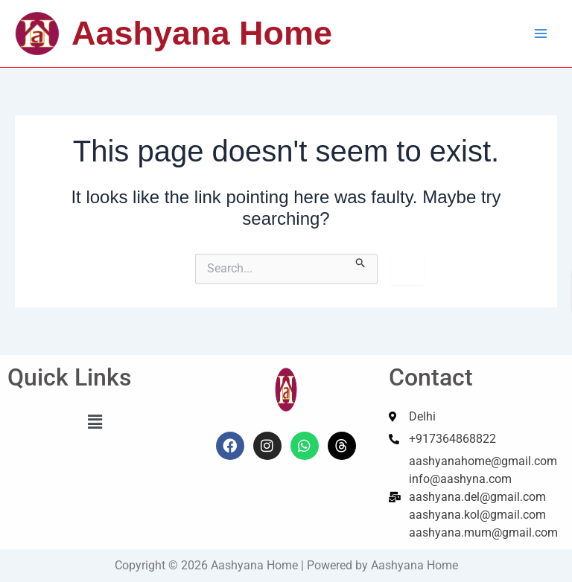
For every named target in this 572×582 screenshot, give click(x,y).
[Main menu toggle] (540, 33)
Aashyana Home (202, 33)
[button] (95, 422)
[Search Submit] (360, 261)
